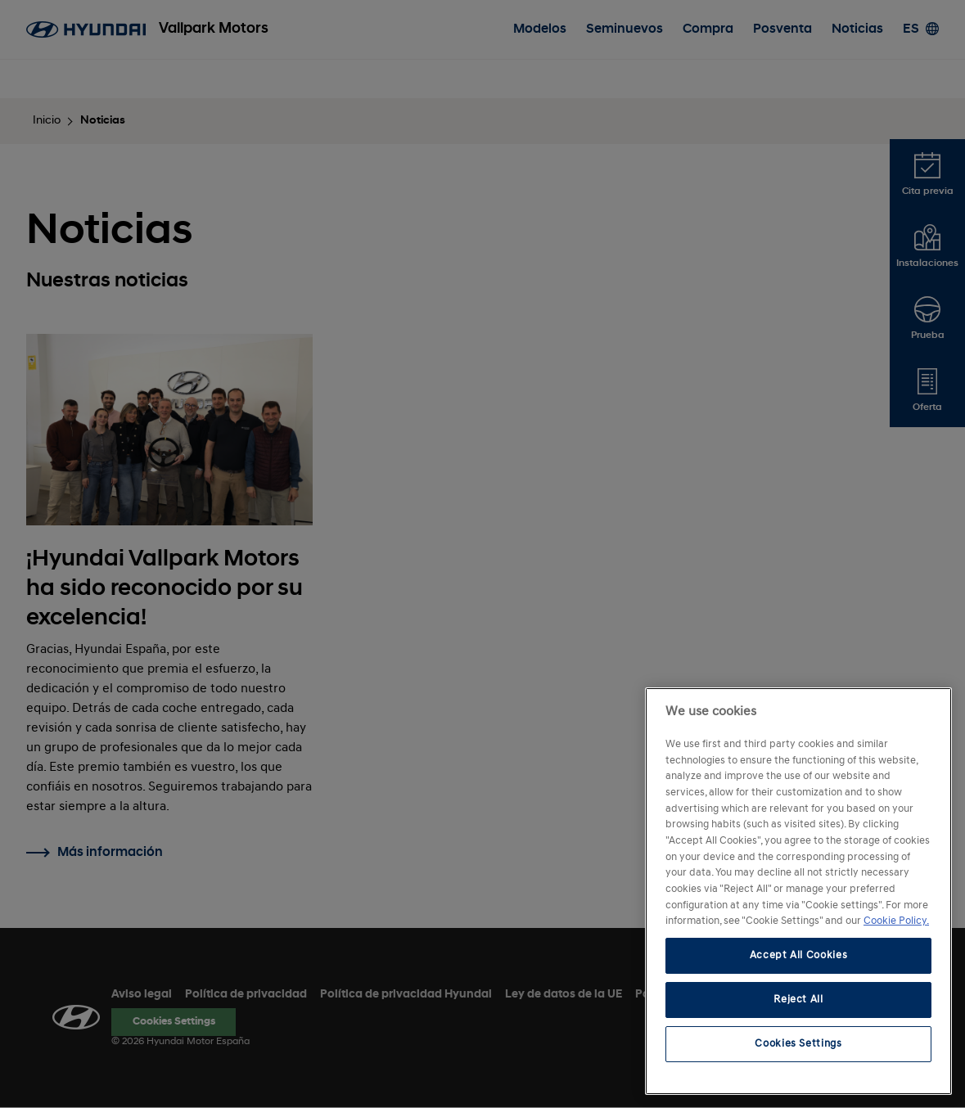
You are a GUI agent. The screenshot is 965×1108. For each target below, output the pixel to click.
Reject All (798, 999)
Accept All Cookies (799, 955)
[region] (798, 891)
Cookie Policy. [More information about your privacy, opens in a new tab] (896, 921)
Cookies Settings (798, 1043)
